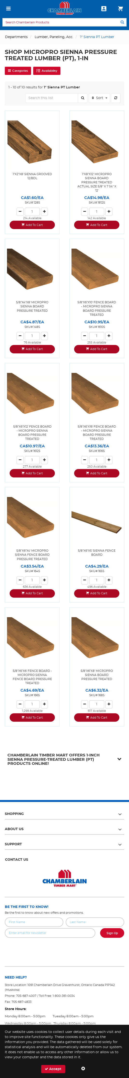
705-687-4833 (22, 1001)
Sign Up (112, 933)
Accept (53, 1069)
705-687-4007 (26, 995)
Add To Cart (34, 225)
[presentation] (64, 948)
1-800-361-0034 (64, 995)
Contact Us (16, 859)
